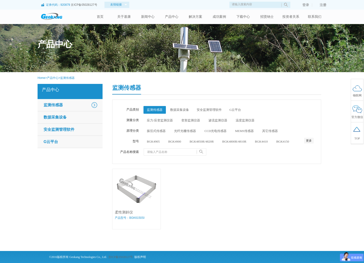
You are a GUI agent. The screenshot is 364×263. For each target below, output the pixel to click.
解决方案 (195, 17)
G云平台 (51, 142)
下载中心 (243, 17)
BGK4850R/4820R (201, 141)
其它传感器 (270, 131)
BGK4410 (261, 141)
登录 (303, 5)
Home (41, 78)
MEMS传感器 (244, 131)
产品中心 (171, 17)
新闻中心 (148, 17)
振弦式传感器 (156, 131)
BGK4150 (282, 141)
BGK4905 (153, 141)
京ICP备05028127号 (84, 4)
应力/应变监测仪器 (160, 120)
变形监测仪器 (190, 120)
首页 (100, 17)
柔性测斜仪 (124, 212)
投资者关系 (290, 17)
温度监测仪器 (245, 120)
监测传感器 (67, 78)
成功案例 (219, 17)
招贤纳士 (267, 17)
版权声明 (140, 257)
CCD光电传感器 (216, 131)
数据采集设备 (55, 117)
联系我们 (314, 17)
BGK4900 (174, 141)
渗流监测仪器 (217, 120)
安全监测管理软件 (59, 129)
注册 (320, 5)
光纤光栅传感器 (185, 131)
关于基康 (124, 17)
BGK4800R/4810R (234, 141)
